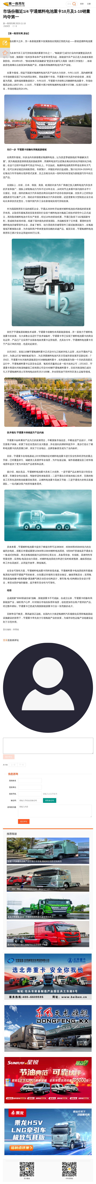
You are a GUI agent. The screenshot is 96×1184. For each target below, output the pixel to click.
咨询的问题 (11, 807)
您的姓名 (12, 781)
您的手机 (12, 794)
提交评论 (8, 757)
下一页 (21, 765)
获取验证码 (49, 800)
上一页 (13, 765)
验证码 (13, 800)
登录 (82, 4)
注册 (89, 4)
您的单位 (12, 787)
